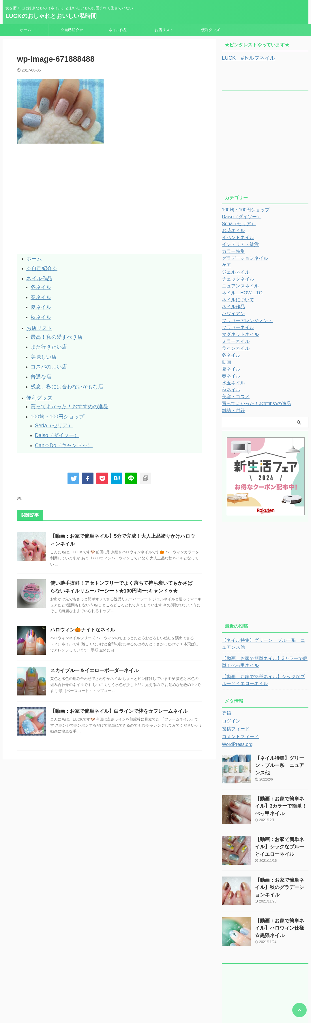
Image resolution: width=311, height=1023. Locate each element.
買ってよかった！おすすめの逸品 (63, 386)
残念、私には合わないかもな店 (61, 369)
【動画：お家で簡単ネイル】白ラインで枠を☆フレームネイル (114, 685)
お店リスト (164, 30)
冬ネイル (39, 282)
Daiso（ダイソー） (53, 411)
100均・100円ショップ (53, 395)
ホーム (25, 30)
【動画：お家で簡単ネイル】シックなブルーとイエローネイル (264, 679)
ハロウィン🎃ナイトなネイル (80, 603)
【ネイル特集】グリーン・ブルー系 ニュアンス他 (264, 643)
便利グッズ (210, 30)
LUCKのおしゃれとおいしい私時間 (51, 16)
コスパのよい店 (46, 351)
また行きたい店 (46, 334)
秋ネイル (39, 308)
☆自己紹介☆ (72, 30)
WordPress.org (235, 743)
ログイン (230, 720)
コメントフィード (238, 736)
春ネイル (39, 291)
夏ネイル (39, 300)
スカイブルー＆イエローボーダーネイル (91, 644)
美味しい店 (41, 343)
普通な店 (39, 360)
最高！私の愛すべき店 (52, 326)
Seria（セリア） (51, 402)
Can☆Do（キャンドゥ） (59, 420)
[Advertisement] (65, 211)
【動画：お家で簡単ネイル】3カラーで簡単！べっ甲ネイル (263, 661)
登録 (226, 712)
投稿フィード (234, 728)
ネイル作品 (117, 30)
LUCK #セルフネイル (244, 57)
